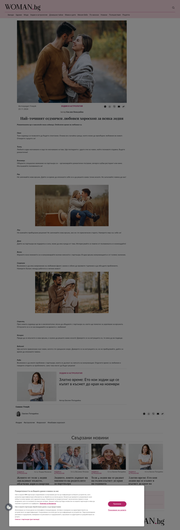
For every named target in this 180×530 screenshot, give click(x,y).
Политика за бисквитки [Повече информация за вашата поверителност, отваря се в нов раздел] (48, 503)
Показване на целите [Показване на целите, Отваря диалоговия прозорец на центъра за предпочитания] (117, 510)
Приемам (117, 504)
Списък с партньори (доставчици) (27, 519)
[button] (9, 507)
